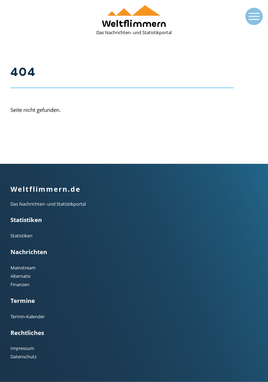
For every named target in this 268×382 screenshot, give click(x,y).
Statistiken (21, 235)
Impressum (22, 348)
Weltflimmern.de (45, 189)
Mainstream (23, 268)
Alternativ (20, 276)
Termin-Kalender (27, 316)
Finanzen (19, 284)
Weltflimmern (134, 20)
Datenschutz (23, 356)
